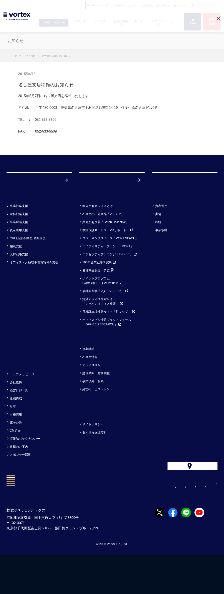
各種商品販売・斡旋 (98, 299)
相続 (158, 251)
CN (185, 5)
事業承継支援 (19, 251)
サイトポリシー (93, 453)
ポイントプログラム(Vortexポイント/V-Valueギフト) (104, 310)
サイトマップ (190, 523)
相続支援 (16, 275)
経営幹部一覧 (19, 419)
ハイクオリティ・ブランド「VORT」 (107, 275)
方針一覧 (89, 442)
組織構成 (16, 427)
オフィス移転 (91, 394)
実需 (158, 243)
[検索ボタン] (193, 5)
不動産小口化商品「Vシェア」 (103, 243)
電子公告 (16, 451)
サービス (90, 224)
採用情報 (93, 203)
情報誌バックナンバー (25, 467)
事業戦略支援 (19, 235)
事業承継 (161, 259)
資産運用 (161, 235)
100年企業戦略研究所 (99, 291)
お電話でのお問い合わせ (154, 523)
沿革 (13, 435)
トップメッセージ (22, 403)
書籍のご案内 (19, 476)
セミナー (17, 367)
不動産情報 (90, 386)
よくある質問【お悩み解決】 (79, 523)
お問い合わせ (118, 523)
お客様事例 (165, 224)
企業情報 (17, 392)
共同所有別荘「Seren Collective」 (105, 251)
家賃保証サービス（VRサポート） (107, 259)
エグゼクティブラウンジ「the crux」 (109, 283)
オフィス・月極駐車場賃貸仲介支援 (34, 291)
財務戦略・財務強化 (96, 402)
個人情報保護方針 (94, 461)
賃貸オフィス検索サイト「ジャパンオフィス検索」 (102, 330)
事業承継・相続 (93, 410)
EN (176, 5)
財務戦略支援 (19, 243)
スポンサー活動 (20, 484)
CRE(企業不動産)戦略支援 (28, 267)
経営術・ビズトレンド (97, 418)
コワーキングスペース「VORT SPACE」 (110, 267)
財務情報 (16, 443)
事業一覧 (17, 224)
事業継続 (88, 378)
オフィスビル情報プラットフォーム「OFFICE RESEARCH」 (106, 351)
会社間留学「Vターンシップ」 (105, 320)
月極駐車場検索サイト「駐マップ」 (108, 341)
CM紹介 (15, 459)
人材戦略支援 (19, 283)
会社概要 (16, 411)
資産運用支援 (19, 259)
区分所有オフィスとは (97, 235)
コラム (87, 367)
